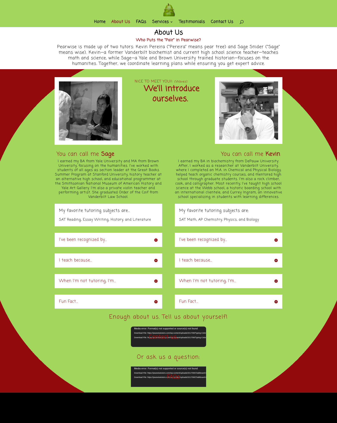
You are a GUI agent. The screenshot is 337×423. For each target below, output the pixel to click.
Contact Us (222, 22)
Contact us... (163, 337)
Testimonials (192, 22)
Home (100, 22)
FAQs (141, 22)
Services (160, 22)
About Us (120, 22)
